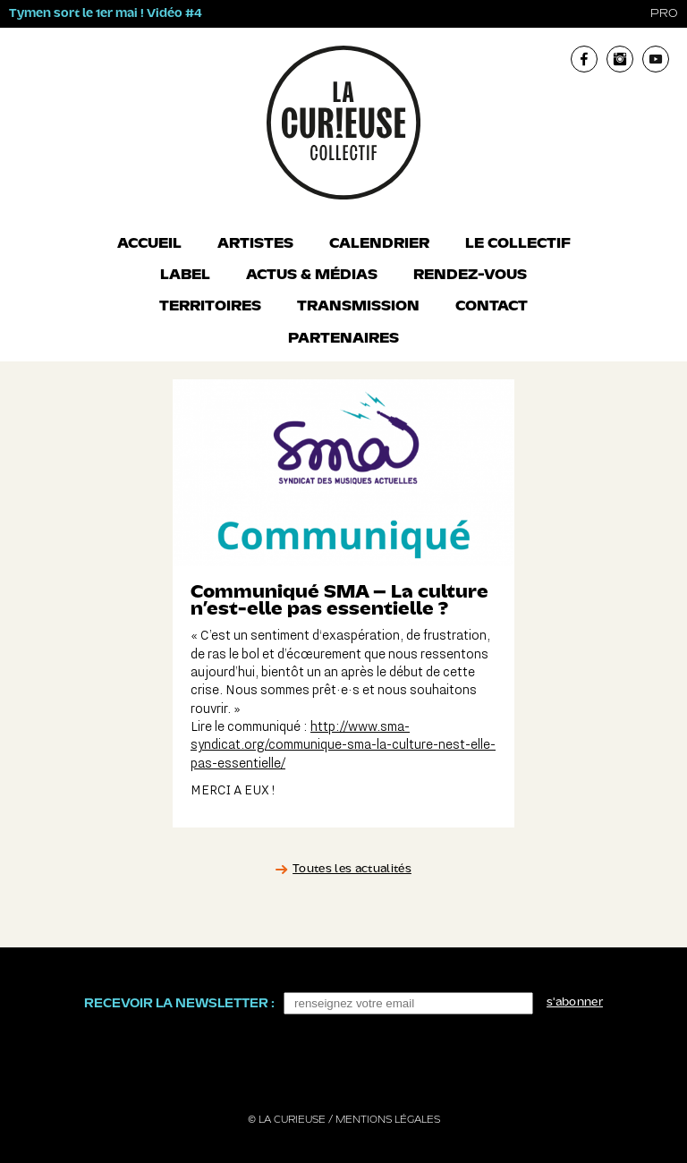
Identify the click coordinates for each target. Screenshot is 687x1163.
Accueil (149, 244)
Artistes (255, 244)
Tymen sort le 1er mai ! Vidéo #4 (105, 14)
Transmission (358, 307)
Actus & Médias (311, 275)
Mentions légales (387, 1120)
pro (664, 14)
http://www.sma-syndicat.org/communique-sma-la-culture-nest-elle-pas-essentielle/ (343, 745)
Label (185, 275)
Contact (491, 307)
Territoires (210, 307)
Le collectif (518, 244)
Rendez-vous (470, 275)
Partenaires (343, 339)
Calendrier (379, 244)
